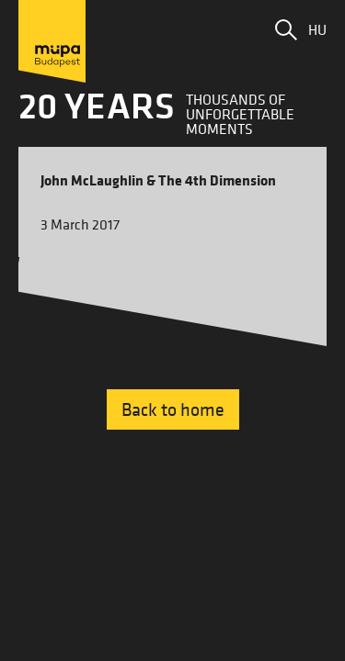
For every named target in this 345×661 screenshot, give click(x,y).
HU (317, 29)
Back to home (172, 409)
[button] (286, 29)
